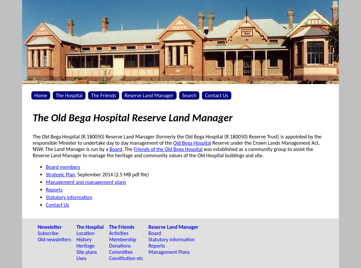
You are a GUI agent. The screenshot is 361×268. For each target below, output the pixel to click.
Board (115, 149)
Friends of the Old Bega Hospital (168, 149)
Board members (63, 167)
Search (189, 95)
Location (85, 233)
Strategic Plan (60, 174)
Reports (54, 190)
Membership (122, 239)
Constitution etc (126, 258)
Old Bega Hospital (192, 143)
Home (40, 95)
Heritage (85, 246)
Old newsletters (54, 239)
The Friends (103, 95)
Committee (121, 252)
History (83, 239)
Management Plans (169, 252)
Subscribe (48, 233)
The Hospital (69, 95)
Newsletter (50, 227)
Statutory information (69, 197)
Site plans (86, 252)
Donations (120, 246)
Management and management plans (86, 182)
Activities (118, 233)
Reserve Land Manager (149, 95)
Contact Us (216, 95)
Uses (81, 258)
